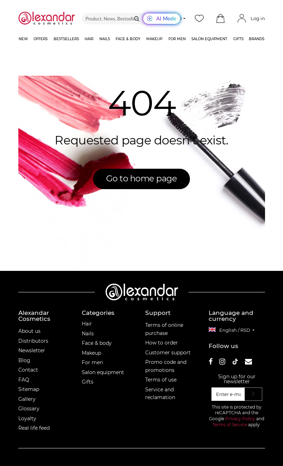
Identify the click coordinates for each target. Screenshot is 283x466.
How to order (161, 343)
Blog (24, 360)
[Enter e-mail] (228, 394)
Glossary (28, 408)
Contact (28, 370)
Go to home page (141, 178)
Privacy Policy (240, 418)
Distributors (33, 341)
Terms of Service (230, 424)
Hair (87, 324)
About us (29, 331)
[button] (221, 19)
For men (92, 362)
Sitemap (28, 389)
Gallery (27, 399)
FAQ (23, 380)
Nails (88, 333)
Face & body (97, 343)
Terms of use (161, 380)
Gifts (87, 382)
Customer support (168, 352)
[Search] (137, 18)
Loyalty (27, 418)
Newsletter (31, 350)
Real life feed (34, 428)
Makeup (91, 353)
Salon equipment (103, 372)
